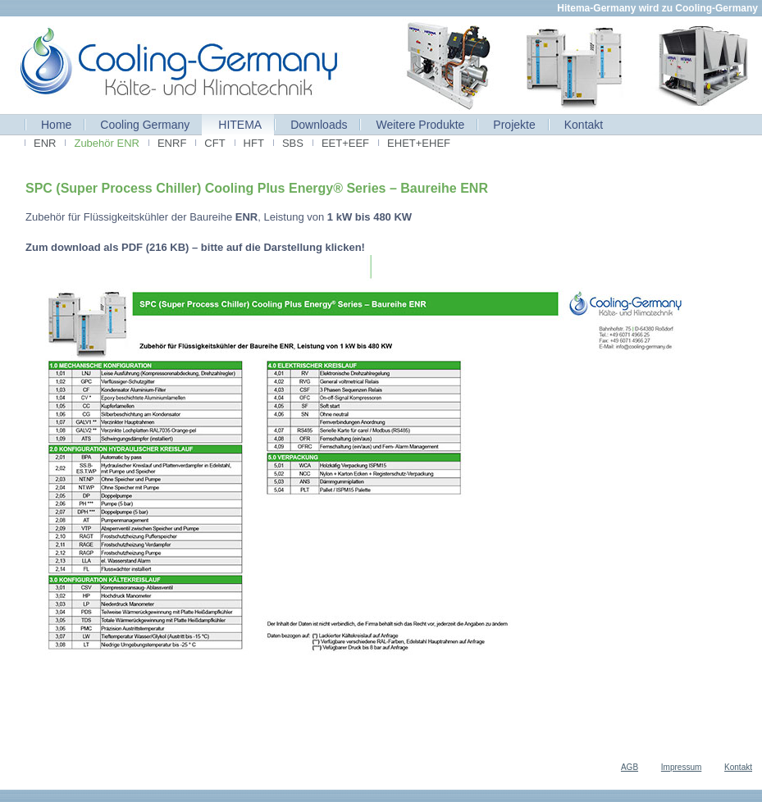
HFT (254, 143)
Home (56, 124)
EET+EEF (345, 143)
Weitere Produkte (420, 124)
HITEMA (240, 124)
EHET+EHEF (418, 143)
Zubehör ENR (106, 143)
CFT (214, 143)
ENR (45, 143)
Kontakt (583, 124)
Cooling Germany (144, 124)
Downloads (318, 124)
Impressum (681, 767)
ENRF (171, 143)
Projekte (514, 124)
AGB (629, 767)
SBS (292, 143)
